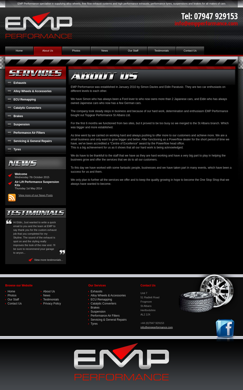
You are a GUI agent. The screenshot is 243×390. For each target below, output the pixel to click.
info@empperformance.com (206, 23)
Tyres (17, 149)
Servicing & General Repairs (33, 141)
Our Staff (133, 50)
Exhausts (20, 83)
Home (19, 50)
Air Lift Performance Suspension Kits (37, 183)
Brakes (18, 116)
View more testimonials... (48, 259)
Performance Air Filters (29, 132)
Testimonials (161, 50)
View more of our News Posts (36, 195)
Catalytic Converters (27, 107)
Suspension (22, 124)
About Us (47, 50)
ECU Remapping (25, 99)
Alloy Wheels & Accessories (32, 91)
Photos (76, 50)
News (104, 50)
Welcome (21, 174)
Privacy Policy (52, 303)
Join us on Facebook (226, 330)
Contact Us (190, 50)
